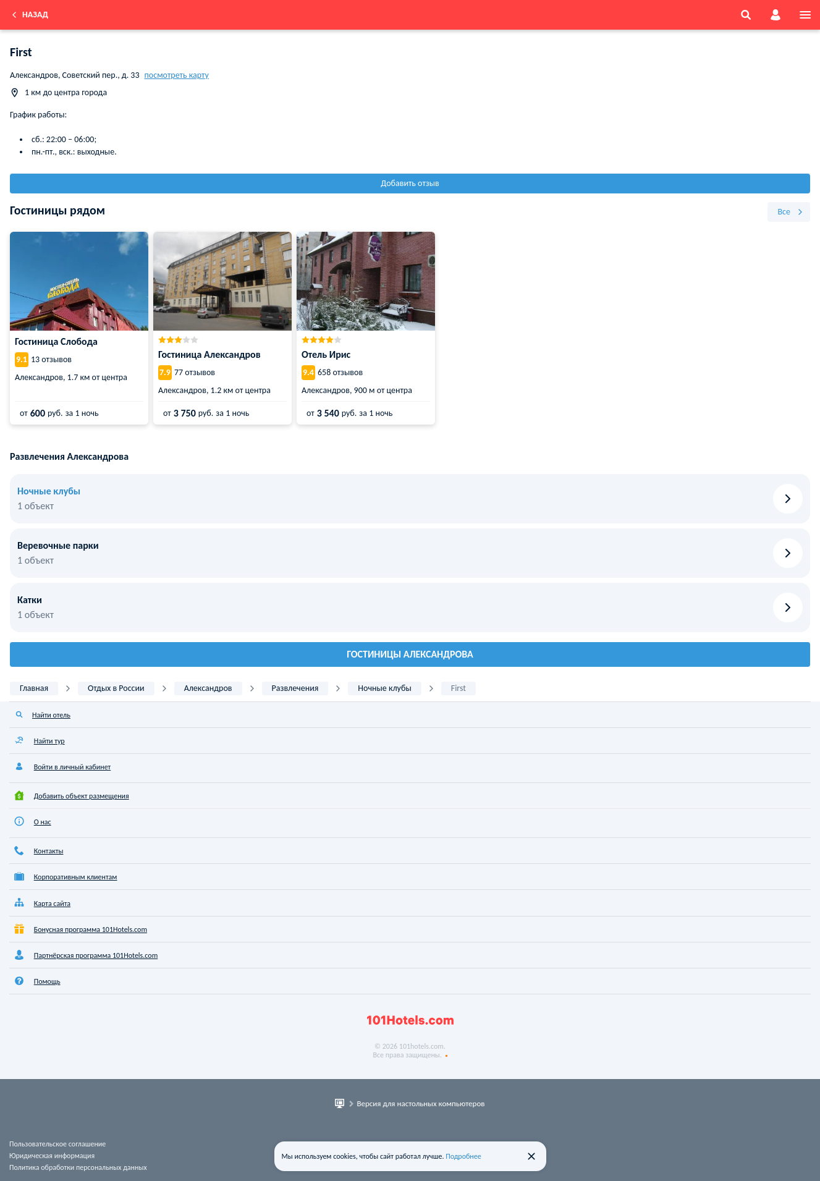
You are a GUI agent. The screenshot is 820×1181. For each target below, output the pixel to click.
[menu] (805, 15)
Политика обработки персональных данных (78, 1167)
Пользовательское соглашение (57, 1144)
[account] (775, 15)
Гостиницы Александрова (410, 654)
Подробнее (463, 1156)
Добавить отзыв (410, 183)
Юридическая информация (52, 1155)
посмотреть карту (177, 75)
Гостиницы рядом (57, 210)
